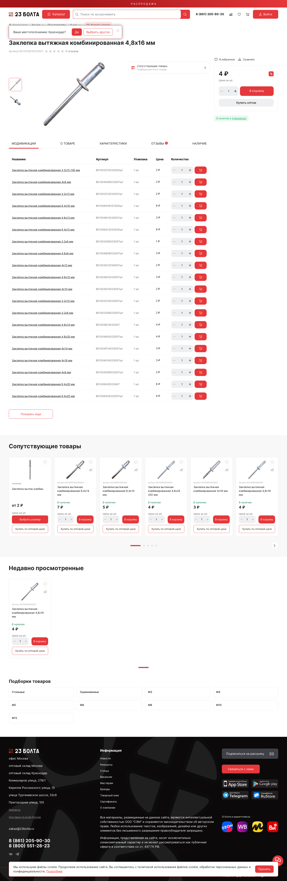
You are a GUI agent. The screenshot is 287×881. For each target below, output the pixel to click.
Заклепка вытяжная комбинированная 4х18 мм (210, 488)
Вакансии (106, 776)
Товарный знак (109, 795)
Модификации (24, 143)
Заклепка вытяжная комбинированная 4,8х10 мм (43, 277)
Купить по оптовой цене (30, 528)
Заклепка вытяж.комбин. (28, 488)
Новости (105, 758)
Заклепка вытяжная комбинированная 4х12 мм (42, 265)
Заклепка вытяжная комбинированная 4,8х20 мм (43, 336)
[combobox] (127, 14)
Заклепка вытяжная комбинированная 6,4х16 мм (43, 205)
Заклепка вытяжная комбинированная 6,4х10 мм (119, 490)
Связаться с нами (241, 769)
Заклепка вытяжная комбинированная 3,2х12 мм (43, 193)
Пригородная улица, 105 (26, 802)
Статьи (104, 770)
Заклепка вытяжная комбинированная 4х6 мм (41, 182)
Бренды (105, 789)
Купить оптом (246, 102)
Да (77, 32)
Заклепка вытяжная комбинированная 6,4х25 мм (43, 396)
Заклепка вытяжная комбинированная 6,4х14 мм (73, 490)
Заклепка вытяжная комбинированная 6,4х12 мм (43, 229)
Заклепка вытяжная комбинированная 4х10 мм (42, 289)
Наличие (199, 143)
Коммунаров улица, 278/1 (27, 780)
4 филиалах (239, 118)
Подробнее (54, 871)
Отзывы (159, 143)
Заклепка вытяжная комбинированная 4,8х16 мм (28, 612)
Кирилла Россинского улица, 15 (32, 788)
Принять (264, 869)
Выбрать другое (98, 32)
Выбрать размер (30, 519)
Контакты (14, 809)
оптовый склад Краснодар (28, 773)
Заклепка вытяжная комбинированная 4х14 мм (42, 348)
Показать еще (31, 414)
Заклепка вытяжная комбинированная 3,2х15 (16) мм (46, 170)
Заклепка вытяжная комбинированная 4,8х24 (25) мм (164, 490)
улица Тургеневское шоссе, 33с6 (33, 795)
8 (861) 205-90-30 (210, 14)
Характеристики (113, 143)
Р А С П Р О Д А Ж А (143, 3)
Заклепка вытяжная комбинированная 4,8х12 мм (43, 217)
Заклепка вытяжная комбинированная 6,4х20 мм (43, 384)
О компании (107, 807)
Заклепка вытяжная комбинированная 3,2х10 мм (43, 300)
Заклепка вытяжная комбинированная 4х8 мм (41, 372)
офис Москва (18, 758)
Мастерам (106, 783)
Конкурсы (106, 764)
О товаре (67, 143)
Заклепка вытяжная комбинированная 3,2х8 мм (42, 312)
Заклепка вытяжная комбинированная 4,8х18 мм (255, 490)
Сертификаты (108, 801)
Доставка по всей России (25, 817)
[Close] (118, 30)
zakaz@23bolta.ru (21, 829)
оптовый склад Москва (25, 766)
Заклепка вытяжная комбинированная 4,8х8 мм (42, 253)
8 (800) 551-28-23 (29, 845)
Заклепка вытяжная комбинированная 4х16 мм (42, 360)
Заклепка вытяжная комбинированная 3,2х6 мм (42, 241)
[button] (274, 545)
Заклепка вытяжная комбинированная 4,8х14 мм (43, 324)
